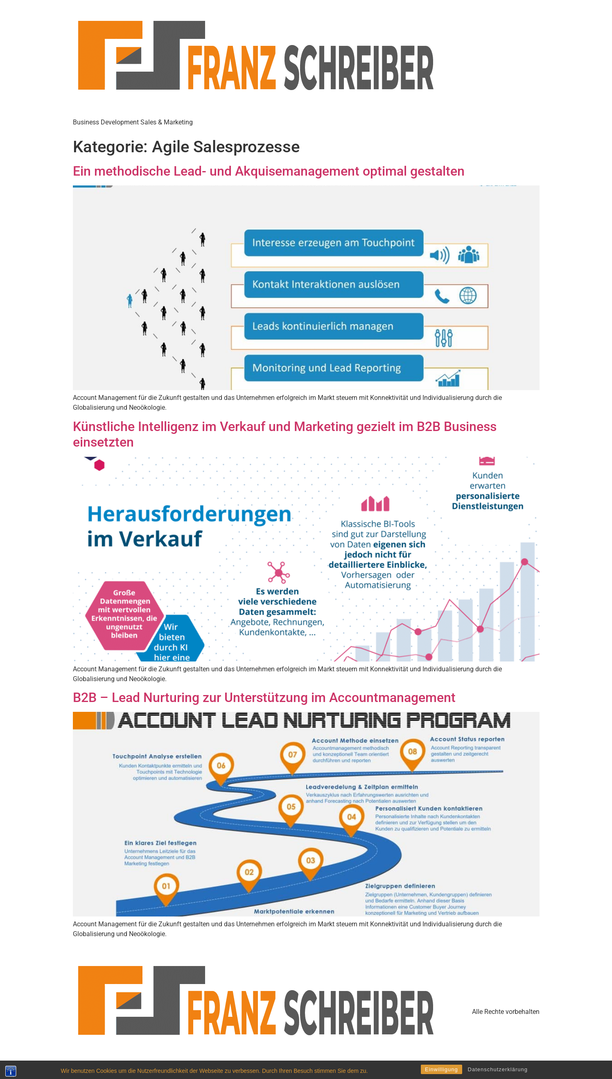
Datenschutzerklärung (498, 1069)
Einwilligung (441, 1069)
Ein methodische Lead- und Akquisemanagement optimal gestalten (269, 171)
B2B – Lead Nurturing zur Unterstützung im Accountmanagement (264, 697)
